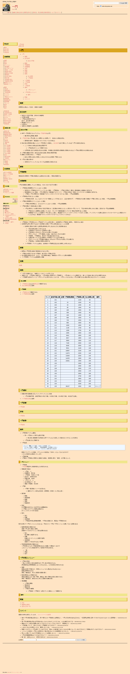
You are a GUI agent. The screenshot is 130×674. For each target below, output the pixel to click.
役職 (26, 72)
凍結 (18, 12)
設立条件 (27, 58)
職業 (5, 87)
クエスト (6, 95)
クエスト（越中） (10, 222)
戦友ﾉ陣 (6, 50)
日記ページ (7, 177)
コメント (27, 99)
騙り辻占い (8, 212)
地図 (5, 60)
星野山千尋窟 (9, 73)
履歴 (25, 12)
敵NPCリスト (8, 82)
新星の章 (21, 46)
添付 (29, 12)
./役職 (20, 265)
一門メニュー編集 (9, 192)
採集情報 (6, 98)
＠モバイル (7, 115)
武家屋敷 (6, 101)
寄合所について (8, 189)
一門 (15, 6)
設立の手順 (31, 61)
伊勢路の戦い (9, 79)
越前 (6, 210)
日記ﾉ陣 (6, 49)
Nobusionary (7, 120)
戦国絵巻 (6, 111)
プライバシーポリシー (15, 672)
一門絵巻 (27, 85)
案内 (9, 12)
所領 (26, 84)
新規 (34, 12)
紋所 (5, 104)
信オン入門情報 (8, 174)
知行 (5, 108)
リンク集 (6, 182)
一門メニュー (32, 90)
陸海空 (7, 74)
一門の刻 (21, 44)
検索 (42, 12)
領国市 (7, 158)
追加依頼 (6, 191)
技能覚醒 (7, 92)
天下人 (6, 139)
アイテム (6, 93)
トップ (5, 12)
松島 (6, 137)
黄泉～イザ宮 (9, 70)
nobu (9, 672)
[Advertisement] (65, 28)
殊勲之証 (36, 284)
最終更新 (47, 12)
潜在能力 (7, 90)
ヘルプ (53, 12)
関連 (26, 97)
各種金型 (6, 123)
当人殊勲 (30, 76)
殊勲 (26, 74)
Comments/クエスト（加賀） (10, 215)
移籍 (26, 70)
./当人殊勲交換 (26, 285)
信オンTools (7, 119)
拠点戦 (7, 142)
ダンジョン (7, 65)
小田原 (6, 223)
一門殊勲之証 (26, 284)
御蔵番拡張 (7, 100)
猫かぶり (7, 207)
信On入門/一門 (26, 606)
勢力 (5, 62)
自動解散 (27, 66)
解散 (26, 63)
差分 (21, 12)
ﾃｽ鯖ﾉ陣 (6, 52)
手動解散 (27, 65)
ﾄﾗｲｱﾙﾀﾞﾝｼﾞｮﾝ (9, 68)
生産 (6, 89)
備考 (26, 87)
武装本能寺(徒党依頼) (11, 219)
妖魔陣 (7, 66)
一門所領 (7, 147)
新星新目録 (7, 133)
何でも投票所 (8, 172)
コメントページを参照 (44, 614)
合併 (26, 68)
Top (13, 9)
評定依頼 (7, 156)
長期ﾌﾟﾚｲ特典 (8, 114)
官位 (5, 106)
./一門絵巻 (22, 424)
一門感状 (27, 80)
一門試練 (27, 82)
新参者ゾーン (8, 84)
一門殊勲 (30, 78)
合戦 (5, 63)
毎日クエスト (9, 97)
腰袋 (6, 161)
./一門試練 (22, 407)
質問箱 (6, 179)
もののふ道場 (8, 218)
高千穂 (7, 78)
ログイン (58, 12)
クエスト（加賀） (10, 214)
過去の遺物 (7, 122)
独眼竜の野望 (26, 604)
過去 (10, 179)
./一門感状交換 (26, 398)
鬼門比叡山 (8, 136)
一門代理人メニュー (30, 92)
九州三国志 (8, 76)
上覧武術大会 (8, 112)
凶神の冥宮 (8, 71)
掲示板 (6, 180)
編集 (14, 12)
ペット (7, 103)
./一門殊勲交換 (26, 294)
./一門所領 (22, 415)
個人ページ (7, 175)
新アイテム (7, 159)
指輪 (6, 163)
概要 (26, 56)
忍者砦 (6, 211)
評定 (23, 603)
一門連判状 (43, 133)
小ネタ (6, 117)
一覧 (38, 12)
